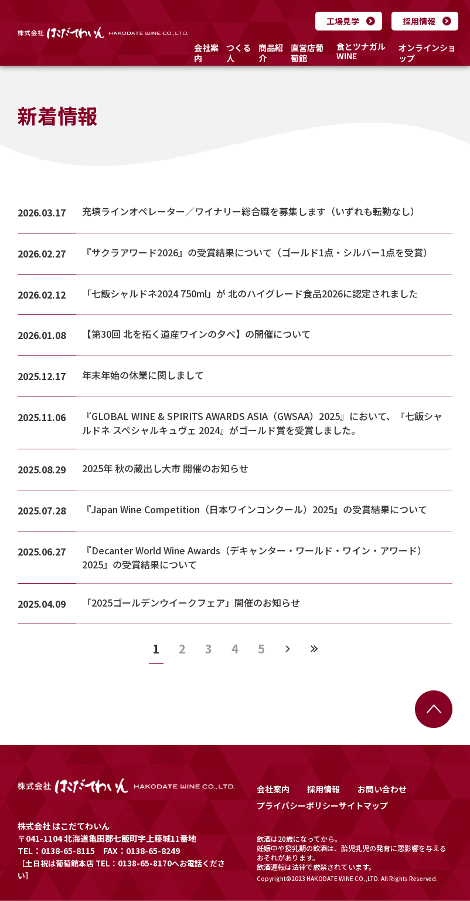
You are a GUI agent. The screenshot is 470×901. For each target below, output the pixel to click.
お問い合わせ (382, 789)
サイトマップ (363, 805)
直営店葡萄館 (307, 53)
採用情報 (419, 21)
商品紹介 (270, 53)
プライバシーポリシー (298, 805)
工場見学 (342, 21)
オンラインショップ (427, 53)
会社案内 (206, 53)
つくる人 (238, 53)
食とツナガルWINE (361, 52)
